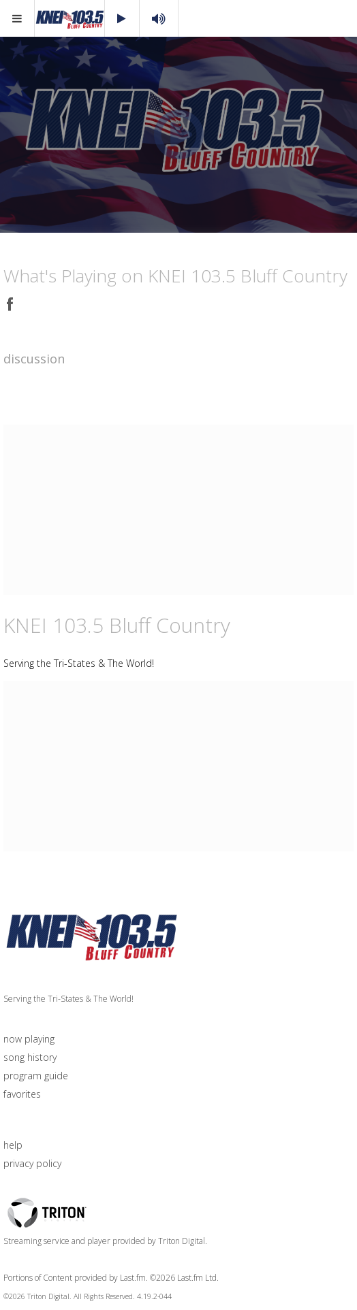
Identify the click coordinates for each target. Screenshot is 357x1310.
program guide (35, 1075)
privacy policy (32, 1163)
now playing (29, 1038)
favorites (22, 1093)
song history (30, 1057)
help (12, 1145)
